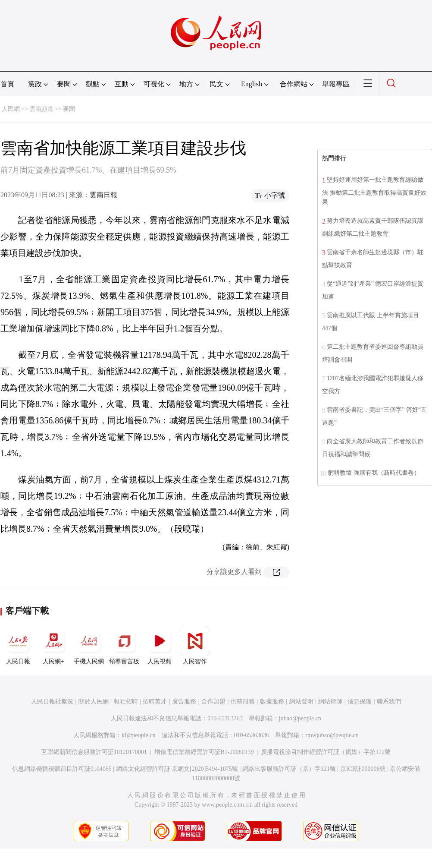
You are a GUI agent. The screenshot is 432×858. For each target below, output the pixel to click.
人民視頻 (159, 645)
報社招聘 (126, 701)
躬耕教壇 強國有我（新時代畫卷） (374, 473)
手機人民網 (89, 645)
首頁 (7, 84)
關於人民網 (93, 701)
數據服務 (272, 701)
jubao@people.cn (300, 718)
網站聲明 (301, 701)
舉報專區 (336, 84)
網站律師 (330, 701)
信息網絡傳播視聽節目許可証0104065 (62, 769)
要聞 (69, 109)
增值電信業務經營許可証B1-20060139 (204, 752)
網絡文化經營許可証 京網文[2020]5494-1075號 (177, 769)
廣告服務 (184, 701)
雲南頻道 (41, 109)
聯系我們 (389, 701)
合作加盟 (213, 701)
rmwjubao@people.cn (332, 735)
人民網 (11, 109)
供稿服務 (243, 701)
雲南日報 (103, 195)
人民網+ (53, 645)
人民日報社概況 (52, 701)
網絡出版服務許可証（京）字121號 (289, 769)
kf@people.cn (139, 735)
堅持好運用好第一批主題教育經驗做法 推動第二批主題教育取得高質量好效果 (374, 191)
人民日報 (18, 645)
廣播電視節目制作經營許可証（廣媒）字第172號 (326, 752)
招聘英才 (155, 701)
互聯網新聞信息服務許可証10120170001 (94, 752)
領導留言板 (124, 645)
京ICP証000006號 (363, 769)
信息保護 (359, 701)
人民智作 (195, 645)
